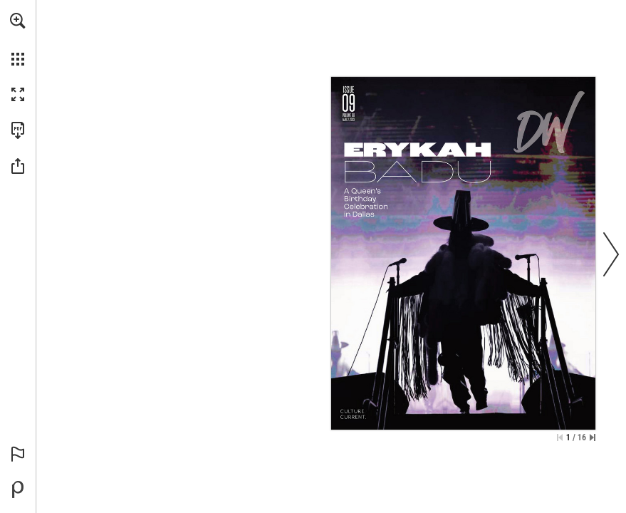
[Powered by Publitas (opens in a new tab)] (18, 489)
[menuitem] (18, 39)
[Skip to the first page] (560, 437)
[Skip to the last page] (592, 437)
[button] (18, 20)
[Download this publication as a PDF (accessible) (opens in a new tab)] (18, 130)
